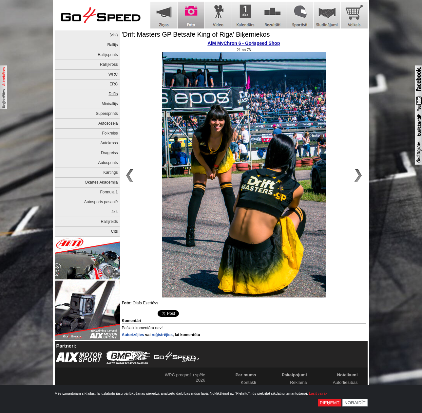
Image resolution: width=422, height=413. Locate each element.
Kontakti (248, 382)
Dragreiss (109, 153)
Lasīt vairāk (318, 393)
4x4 (114, 211)
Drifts (113, 94)
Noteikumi (347, 374)
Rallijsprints (108, 54)
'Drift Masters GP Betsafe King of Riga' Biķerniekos (196, 34)
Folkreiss (110, 133)
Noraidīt (355, 402)
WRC (113, 74)
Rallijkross (109, 64)
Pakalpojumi (294, 374)
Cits (114, 231)
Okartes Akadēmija (101, 182)
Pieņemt (329, 402)
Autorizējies (133, 334)
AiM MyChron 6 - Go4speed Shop (244, 43)
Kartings (110, 172)
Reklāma (298, 382)
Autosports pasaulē (101, 202)
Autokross (109, 143)
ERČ (113, 84)
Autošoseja (108, 123)
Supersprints (107, 113)
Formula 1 (109, 192)
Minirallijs (110, 103)
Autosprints (108, 162)
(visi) (113, 35)
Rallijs (112, 45)
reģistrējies (162, 334)
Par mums (246, 374)
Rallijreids (109, 221)
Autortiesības (345, 382)
